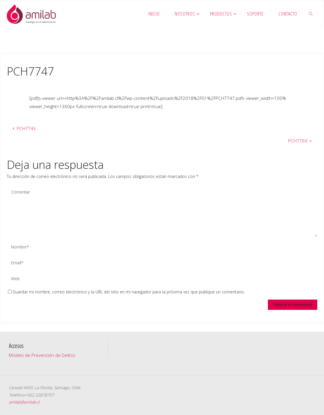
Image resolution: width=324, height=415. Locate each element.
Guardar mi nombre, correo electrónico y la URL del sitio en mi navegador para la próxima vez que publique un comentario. (126, 292)
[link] (311, 13)
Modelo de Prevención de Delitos (42, 355)
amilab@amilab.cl (24, 402)
